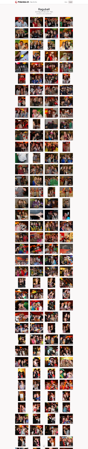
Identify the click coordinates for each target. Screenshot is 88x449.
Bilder (66, 2)
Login (70, 2)
